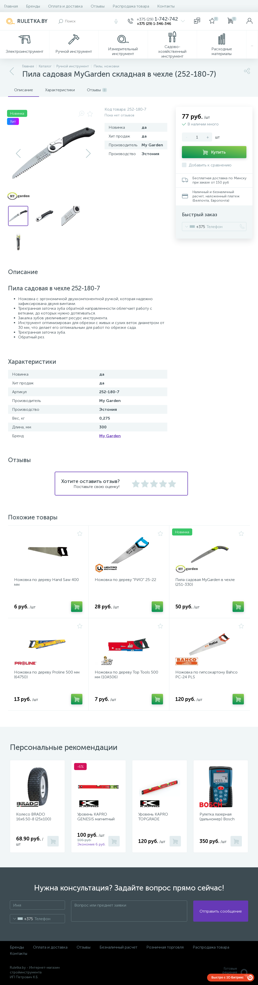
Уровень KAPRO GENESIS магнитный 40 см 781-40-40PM (96, 819)
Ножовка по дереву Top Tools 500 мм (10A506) (126, 674)
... (252, 44)
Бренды (33, 6)
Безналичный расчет (118, 947)
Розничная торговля (165, 947)
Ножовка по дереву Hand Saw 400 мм (46, 582)
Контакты (166, 6)
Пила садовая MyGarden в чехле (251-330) (205, 582)
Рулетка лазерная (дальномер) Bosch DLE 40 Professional (218, 819)
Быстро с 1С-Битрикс (227, 977)
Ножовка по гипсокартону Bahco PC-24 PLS (206, 674)
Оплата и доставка (65, 6)
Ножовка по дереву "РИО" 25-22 (125, 579)
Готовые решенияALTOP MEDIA (232, 972)
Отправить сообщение (221, 911)
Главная (11, 6)
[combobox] (193, 226)
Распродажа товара (131, 6)
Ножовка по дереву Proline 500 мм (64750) (47, 674)
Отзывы (98, 6)
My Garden (110, 435)
